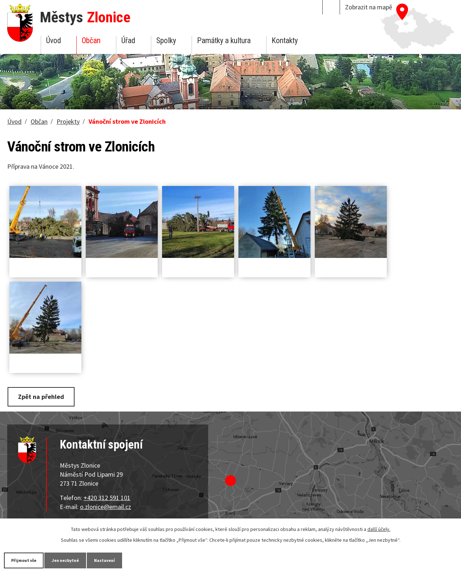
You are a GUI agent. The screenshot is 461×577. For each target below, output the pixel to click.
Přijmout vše (30, 559)
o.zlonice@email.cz (105, 505)
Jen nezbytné (83, 559)
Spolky (166, 40)
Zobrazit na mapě (368, 7)
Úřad (128, 40)
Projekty (68, 121)
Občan (91, 40)
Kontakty (285, 40)
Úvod (53, 40)
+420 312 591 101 (107, 496)
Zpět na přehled (44, 396)
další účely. (378, 528)
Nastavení (133, 559)
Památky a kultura (224, 40)
